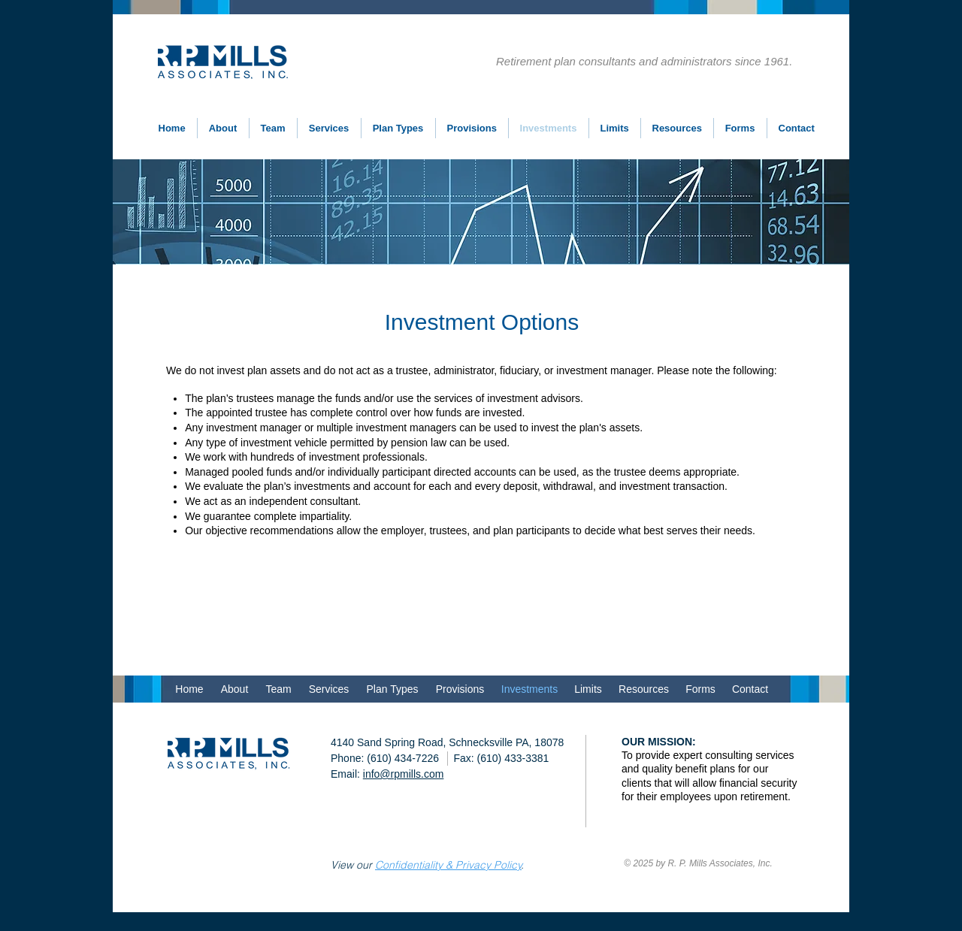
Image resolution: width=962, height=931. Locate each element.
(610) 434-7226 (403, 758)
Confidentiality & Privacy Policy (448, 865)
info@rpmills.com (403, 774)
